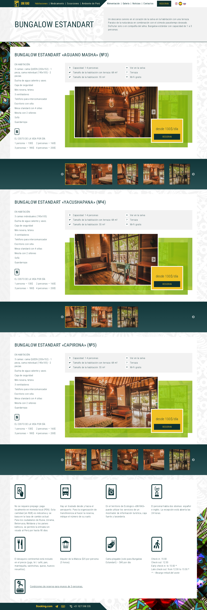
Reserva (164, 3)
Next (154, 111)
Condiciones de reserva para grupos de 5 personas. (56, 586)
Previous (62, 174)
